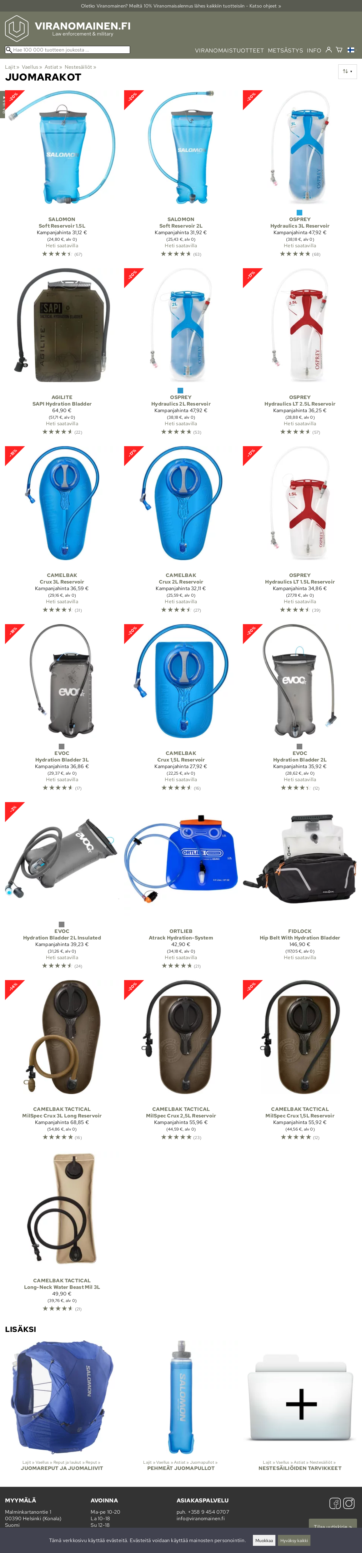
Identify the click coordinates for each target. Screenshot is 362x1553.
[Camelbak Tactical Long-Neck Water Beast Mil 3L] (62, 1234)
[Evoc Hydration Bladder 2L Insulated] (62, 888)
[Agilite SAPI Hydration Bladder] (62, 354)
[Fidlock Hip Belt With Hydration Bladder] (300, 888)
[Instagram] (348, 1504)
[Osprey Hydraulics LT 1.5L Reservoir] (300, 532)
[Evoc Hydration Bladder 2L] (300, 710)
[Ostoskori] (339, 50)
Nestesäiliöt (80, 67)
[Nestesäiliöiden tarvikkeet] (300, 1411)
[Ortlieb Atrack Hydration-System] (181, 888)
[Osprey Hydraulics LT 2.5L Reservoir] (300, 354)
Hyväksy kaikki (294, 1540)
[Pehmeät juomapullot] (181, 1411)
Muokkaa (264, 1540)
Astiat (54, 67)
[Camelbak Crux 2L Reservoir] (181, 532)
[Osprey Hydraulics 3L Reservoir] (300, 176)
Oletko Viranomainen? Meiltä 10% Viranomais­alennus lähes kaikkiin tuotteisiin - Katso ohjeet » (181, 6)
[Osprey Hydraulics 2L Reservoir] (181, 354)
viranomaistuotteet (229, 50)
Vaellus (32, 67)
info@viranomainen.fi (201, 1518)
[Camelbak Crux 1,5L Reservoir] (181, 710)
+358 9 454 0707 (208, 1512)
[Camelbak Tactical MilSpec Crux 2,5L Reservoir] (181, 1063)
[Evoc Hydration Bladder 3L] (62, 710)
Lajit (12, 67)
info (314, 50)
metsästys (285, 50)
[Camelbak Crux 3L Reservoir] (62, 532)
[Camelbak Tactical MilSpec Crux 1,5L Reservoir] (300, 1063)
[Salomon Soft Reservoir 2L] (181, 176)
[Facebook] (335, 1504)
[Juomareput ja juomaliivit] (62, 1411)
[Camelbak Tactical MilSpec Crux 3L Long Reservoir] (62, 1063)
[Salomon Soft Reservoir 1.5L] (62, 176)
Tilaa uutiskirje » (333, 1527)
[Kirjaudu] (328, 50)
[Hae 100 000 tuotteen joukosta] (67, 50)
